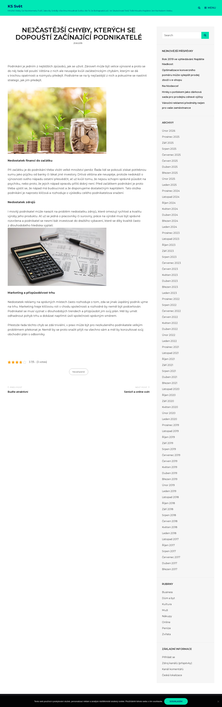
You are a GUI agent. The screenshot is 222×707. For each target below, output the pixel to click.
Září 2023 (168, 250)
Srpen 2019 (169, 449)
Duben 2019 (169, 473)
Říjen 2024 (168, 202)
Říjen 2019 (168, 437)
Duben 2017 (169, 563)
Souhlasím (176, 701)
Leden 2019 (169, 491)
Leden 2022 (169, 341)
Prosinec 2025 (170, 136)
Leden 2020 (169, 419)
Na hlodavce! (170, 86)
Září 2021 (167, 365)
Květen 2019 (169, 467)
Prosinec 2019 (170, 425)
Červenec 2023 (171, 262)
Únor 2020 (168, 413)
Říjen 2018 (168, 503)
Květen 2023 (170, 274)
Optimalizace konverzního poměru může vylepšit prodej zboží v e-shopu (180, 75)
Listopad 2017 (170, 539)
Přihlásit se (168, 657)
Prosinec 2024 (171, 190)
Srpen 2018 (169, 515)
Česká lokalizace (172, 675)
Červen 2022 (170, 317)
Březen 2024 (170, 220)
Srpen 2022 (169, 305)
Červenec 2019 (171, 455)
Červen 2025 (170, 160)
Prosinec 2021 (170, 347)
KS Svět (15, 6)
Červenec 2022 (171, 311)
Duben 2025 (170, 166)
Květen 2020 (170, 407)
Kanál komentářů (172, 669)
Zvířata (166, 634)
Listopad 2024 (170, 196)
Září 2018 (167, 509)
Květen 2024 (170, 208)
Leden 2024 (169, 226)
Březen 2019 (169, 479)
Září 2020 (168, 401)
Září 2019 (167, 443)
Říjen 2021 (168, 359)
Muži (165, 610)
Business (167, 592)
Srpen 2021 (169, 371)
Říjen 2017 (168, 545)
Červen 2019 (169, 461)
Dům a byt (168, 598)
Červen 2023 (170, 268)
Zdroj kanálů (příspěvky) (177, 663)
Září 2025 (168, 142)
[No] (218, 701)
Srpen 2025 (169, 148)
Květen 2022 (170, 323)
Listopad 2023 (170, 238)
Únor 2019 (168, 485)
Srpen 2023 (169, 256)
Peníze (166, 628)
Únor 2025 (168, 178)
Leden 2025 (169, 184)
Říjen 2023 (168, 244)
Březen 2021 (169, 383)
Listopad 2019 (170, 431)
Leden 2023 (169, 293)
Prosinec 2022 (171, 299)
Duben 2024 (170, 214)
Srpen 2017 (169, 551)
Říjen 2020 (169, 395)
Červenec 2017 (171, 557)
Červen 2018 (169, 521)
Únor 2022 (168, 335)
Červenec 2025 (171, 154)
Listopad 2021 (170, 353)
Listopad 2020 (170, 389)
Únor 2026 (168, 130)
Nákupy (167, 616)
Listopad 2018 (170, 497)
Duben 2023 (170, 281)
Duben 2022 (170, 329)
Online (166, 622)
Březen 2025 (170, 172)
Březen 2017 (169, 569)
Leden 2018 (169, 533)
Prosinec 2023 (171, 232)
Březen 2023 (170, 287)
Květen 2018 (169, 527)
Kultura (167, 604)
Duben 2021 (169, 377)
